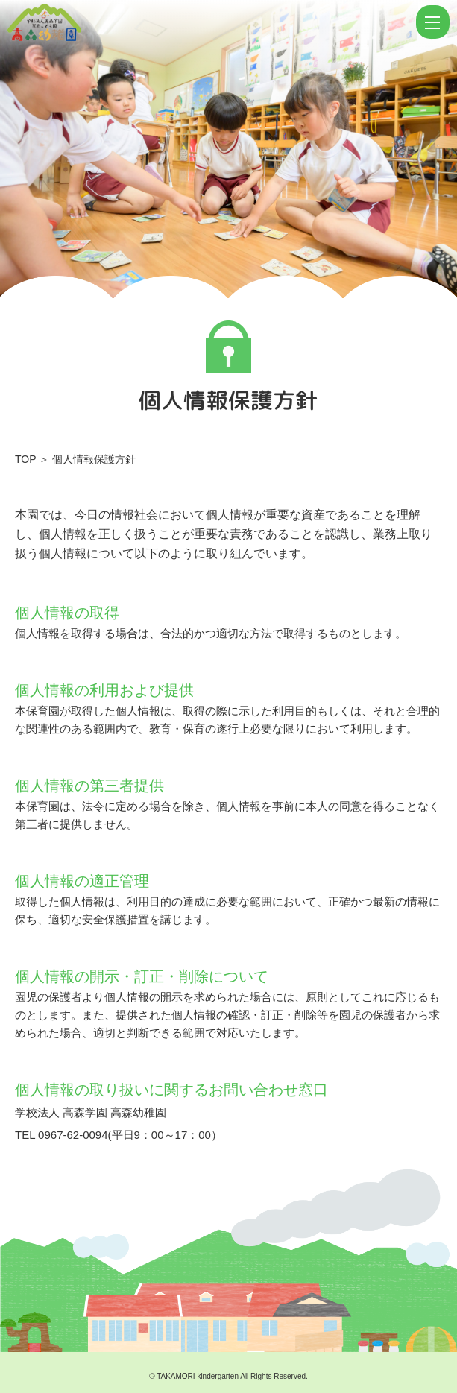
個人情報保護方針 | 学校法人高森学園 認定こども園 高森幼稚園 (209, 22)
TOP (25, 459)
